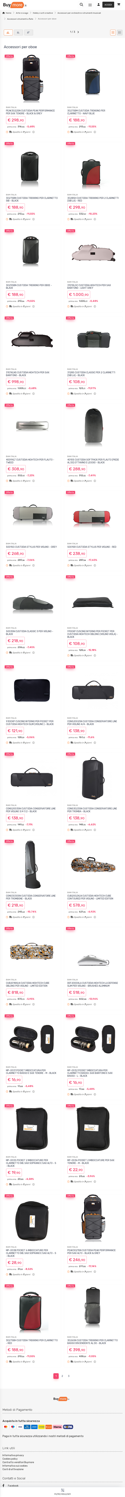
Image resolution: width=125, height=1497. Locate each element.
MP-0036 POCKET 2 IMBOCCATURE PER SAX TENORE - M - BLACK (90, 1162)
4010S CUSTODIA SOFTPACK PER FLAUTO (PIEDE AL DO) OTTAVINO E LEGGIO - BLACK (93, 461)
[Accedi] (104, 5)
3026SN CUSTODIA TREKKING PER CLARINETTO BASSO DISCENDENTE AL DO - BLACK (92, 1342)
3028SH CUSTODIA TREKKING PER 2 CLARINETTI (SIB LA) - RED (93, 199)
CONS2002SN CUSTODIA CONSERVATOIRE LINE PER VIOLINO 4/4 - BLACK (92, 723)
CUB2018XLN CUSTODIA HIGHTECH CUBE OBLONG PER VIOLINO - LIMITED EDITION (27, 984)
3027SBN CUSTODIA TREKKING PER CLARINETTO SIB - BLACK (32, 199)
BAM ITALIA (11, 107)
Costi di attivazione (13, 1469)
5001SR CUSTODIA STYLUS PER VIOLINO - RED (91, 547)
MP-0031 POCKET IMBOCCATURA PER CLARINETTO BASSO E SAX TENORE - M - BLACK (31, 1072)
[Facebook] (62, 1486)
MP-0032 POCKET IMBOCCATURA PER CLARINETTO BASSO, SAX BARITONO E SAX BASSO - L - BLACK (90, 1073)
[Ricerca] (81, 5)
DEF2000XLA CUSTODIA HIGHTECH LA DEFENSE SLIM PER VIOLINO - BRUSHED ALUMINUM (92, 984)
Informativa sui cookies (15, 1465)
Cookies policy (10, 1458)
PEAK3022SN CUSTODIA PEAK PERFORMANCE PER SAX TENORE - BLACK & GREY (30, 112)
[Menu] (90, 5)
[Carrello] (119, 5)
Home (8, 13)
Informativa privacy (13, 1455)
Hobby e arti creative (43, 13)
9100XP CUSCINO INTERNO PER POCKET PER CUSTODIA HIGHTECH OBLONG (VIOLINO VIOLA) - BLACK (92, 634)
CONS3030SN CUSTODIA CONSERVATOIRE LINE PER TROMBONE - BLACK (31, 897)
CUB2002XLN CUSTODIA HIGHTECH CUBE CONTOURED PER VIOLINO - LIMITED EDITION (90, 897)
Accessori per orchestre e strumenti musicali (79, 13)
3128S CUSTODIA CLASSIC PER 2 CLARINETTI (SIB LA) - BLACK (91, 374)
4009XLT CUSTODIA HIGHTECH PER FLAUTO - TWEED (30, 461)
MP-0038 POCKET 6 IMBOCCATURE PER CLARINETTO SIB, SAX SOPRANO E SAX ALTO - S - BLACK (31, 1253)
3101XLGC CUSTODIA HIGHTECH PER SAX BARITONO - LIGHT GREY (89, 287)
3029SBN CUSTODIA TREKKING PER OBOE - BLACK (29, 287)
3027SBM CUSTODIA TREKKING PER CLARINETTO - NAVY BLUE (86, 112)
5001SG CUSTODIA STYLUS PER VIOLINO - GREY (31, 547)
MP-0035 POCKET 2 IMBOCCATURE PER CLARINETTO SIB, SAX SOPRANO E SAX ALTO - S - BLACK (31, 1163)
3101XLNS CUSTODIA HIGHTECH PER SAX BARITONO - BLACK (27, 374)
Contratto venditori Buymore (18, 1462)
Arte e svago (22, 13)
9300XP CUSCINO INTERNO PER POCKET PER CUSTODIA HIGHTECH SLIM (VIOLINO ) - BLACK (30, 723)
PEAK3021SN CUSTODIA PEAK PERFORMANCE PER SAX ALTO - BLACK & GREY (91, 1252)
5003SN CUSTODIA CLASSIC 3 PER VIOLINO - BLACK (29, 633)
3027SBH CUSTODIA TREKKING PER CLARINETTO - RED (32, 1342)
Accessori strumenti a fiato (20, 19)
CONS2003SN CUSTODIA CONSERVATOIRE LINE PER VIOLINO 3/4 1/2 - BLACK (31, 810)
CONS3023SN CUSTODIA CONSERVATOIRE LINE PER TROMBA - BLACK (92, 810)
